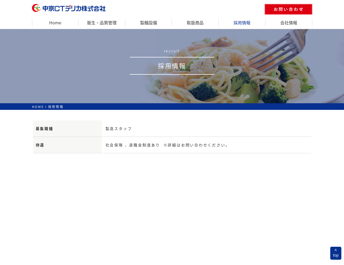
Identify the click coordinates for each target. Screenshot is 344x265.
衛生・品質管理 (102, 22)
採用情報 (241, 22)
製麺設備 (148, 22)
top (336, 253)
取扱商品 (195, 22)
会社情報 (288, 22)
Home (55, 22)
